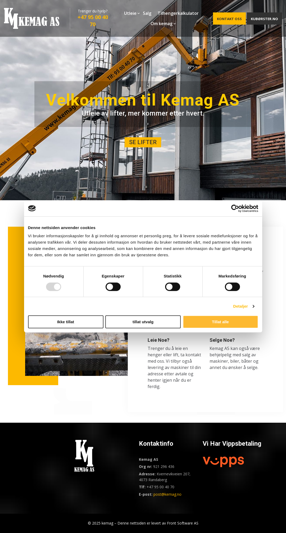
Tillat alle (220, 322)
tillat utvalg (143, 322)
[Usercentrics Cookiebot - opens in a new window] (235, 208)
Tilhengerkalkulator (178, 13)
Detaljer (240, 306)
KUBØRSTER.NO (264, 18)
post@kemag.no (167, 494)
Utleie (130, 13)
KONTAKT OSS (229, 18)
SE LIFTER (143, 142)
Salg (147, 13)
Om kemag (161, 23)
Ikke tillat (65, 322)
